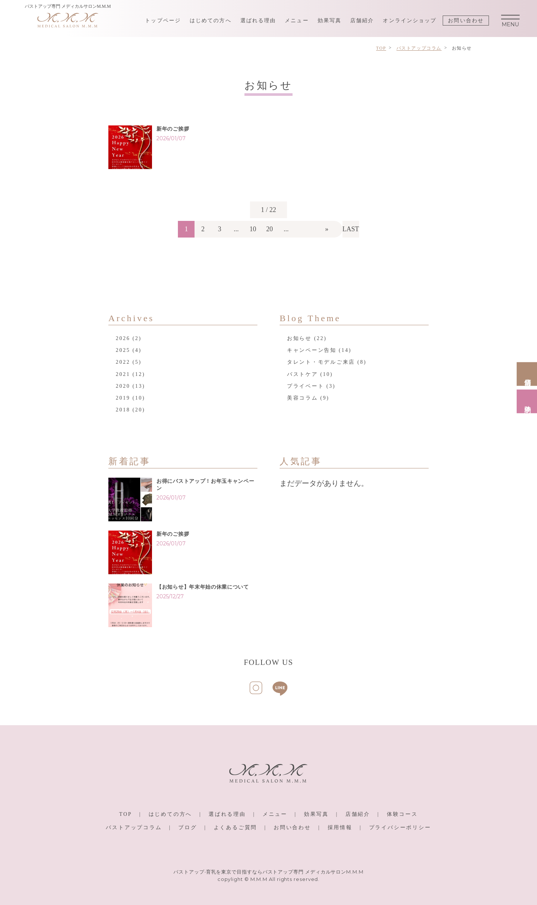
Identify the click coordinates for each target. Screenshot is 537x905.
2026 (123, 338)
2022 (123, 362)
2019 (123, 398)
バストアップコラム (134, 827)
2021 (123, 374)
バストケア (302, 374)
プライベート (305, 386)
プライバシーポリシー (400, 827)
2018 (123, 410)
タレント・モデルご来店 (321, 362)
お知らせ (299, 338)
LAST (350, 229)
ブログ (187, 827)
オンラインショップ (409, 20)
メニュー (296, 20)
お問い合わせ (466, 20)
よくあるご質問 (235, 827)
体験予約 (527, 401)
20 (269, 229)
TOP (125, 814)
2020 (123, 386)
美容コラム (302, 398)
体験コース (402, 814)
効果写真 (329, 20)
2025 (123, 350)
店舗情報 (527, 373)
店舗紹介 (362, 20)
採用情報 (340, 827)
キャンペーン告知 (312, 350)
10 (253, 229)
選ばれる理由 (258, 20)
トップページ (163, 20)
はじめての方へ (211, 20)
